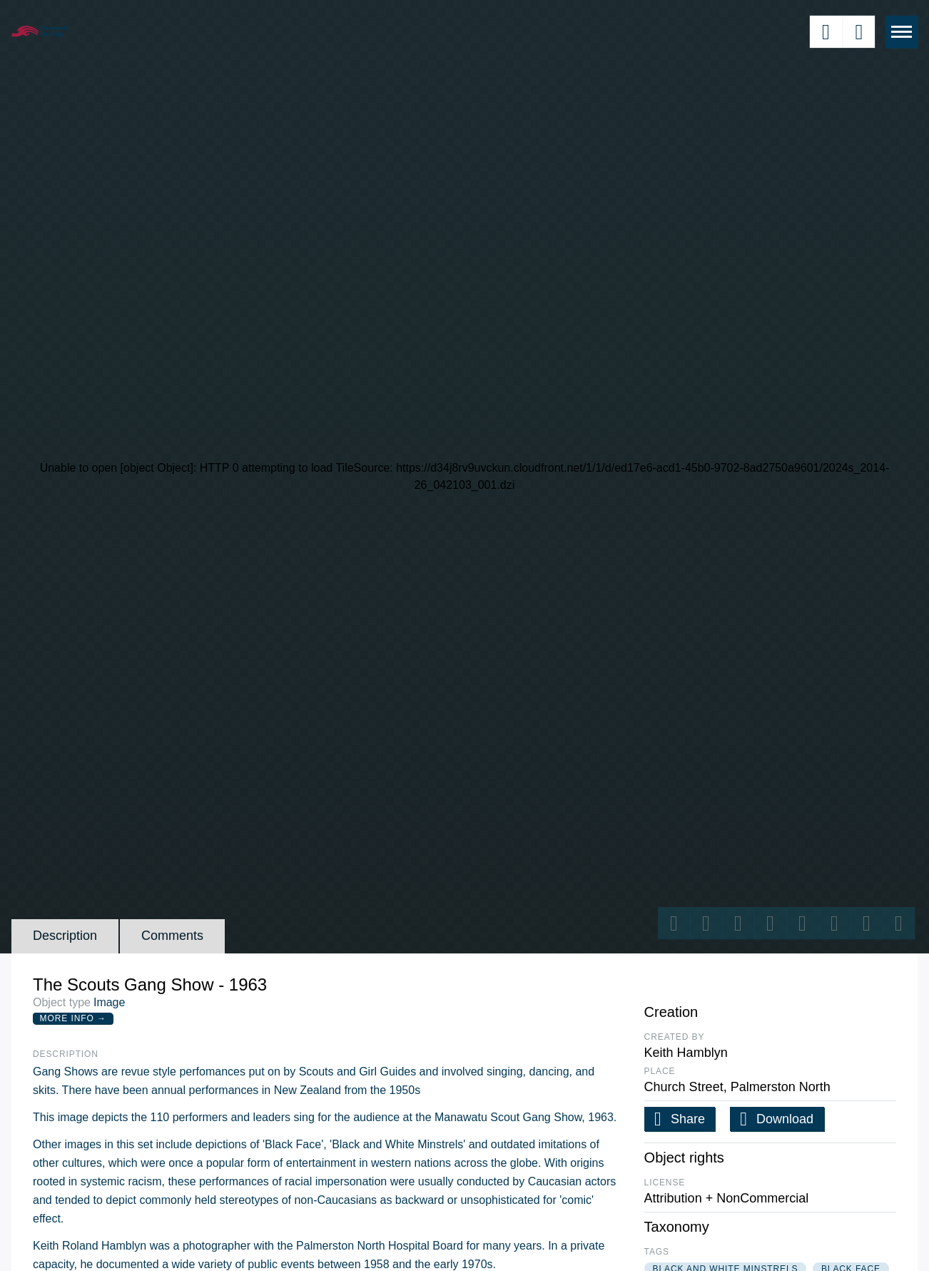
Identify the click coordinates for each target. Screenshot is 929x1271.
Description (65, 935)
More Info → (73, 1018)
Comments (172, 935)
